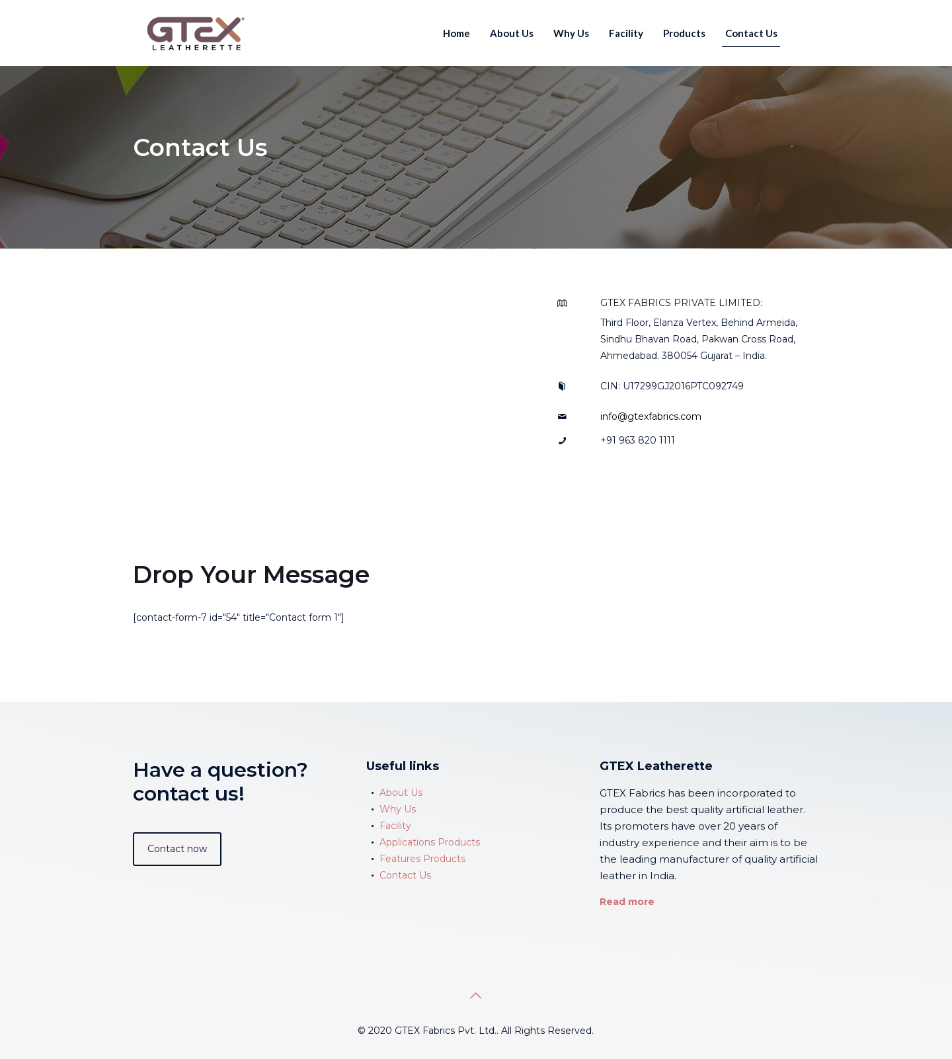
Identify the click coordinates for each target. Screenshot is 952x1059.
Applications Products (429, 842)
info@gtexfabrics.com (650, 416)
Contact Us (405, 875)
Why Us (397, 809)
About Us (400, 793)
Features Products (422, 859)
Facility (395, 826)
